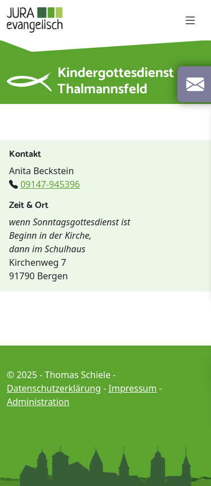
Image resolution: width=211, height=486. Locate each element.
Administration (38, 402)
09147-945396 (50, 184)
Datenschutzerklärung (54, 388)
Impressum (133, 388)
